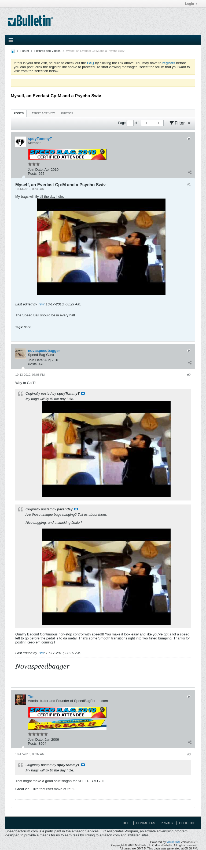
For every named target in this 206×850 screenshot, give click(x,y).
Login (191, 4)
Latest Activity (42, 113)
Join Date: (36, 170)
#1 (189, 184)
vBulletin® (173, 842)
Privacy (167, 823)
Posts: (33, 174)
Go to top (187, 823)
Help (127, 823)
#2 (189, 375)
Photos (67, 113)
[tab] (19, 113)
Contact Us (145, 823)
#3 (189, 754)
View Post (83, 393)
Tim (41, 304)
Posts (19, 113)
